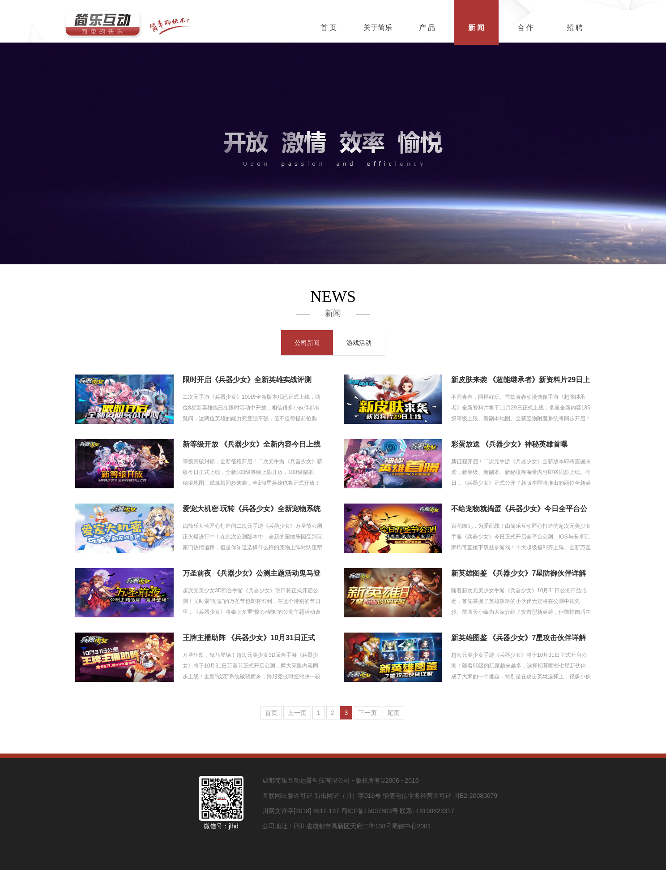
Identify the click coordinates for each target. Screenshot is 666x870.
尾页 (393, 712)
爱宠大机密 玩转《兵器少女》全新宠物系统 (251, 509)
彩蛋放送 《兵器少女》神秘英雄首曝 (509, 444)
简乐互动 (131, 21)
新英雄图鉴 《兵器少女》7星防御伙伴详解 (518, 573)
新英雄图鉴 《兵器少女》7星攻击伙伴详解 (518, 638)
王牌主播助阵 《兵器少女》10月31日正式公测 (249, 638)
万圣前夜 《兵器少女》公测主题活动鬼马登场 (251, 574)
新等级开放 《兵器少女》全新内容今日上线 (251, 444)
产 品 (427, 27)
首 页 (328, 27)
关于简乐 (377, 27)
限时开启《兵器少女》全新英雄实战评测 (247, 379)
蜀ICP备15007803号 (369, 810)
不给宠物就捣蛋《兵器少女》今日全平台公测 (519, 509)
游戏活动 (358, 342)
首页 (271, 712)
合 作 (525, 27)
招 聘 (575, 27)
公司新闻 (307, 342)
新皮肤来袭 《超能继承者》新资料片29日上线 (520, 380)
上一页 (297, 712)
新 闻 (476, 27)
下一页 (367, 712)
